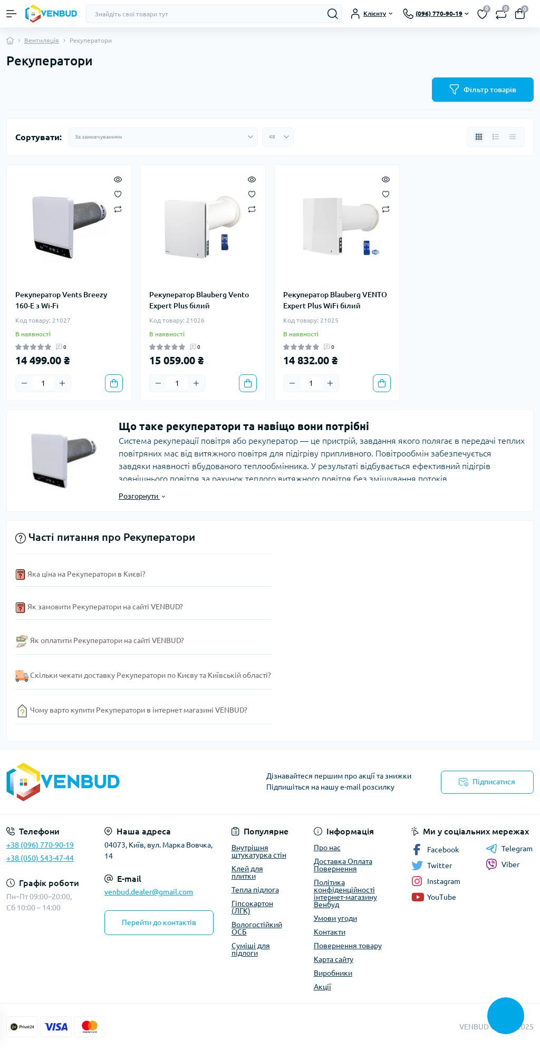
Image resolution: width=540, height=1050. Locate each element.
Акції (322, 987)
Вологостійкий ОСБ (257, 928)
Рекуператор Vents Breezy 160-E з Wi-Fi (61, 300)
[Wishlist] (118, 193)
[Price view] (512, 137)
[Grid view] (479, 137)
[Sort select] (163, 137)
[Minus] (24, 383)
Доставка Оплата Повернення (343, 865)
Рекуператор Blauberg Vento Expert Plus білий (199, 300)
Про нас (327, 847)
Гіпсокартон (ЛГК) (252, 907)
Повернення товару (348, 945)
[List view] (495, 137)
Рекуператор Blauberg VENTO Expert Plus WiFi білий (335, 300)
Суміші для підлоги (251, 949)
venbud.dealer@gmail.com (148, 892)
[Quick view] (118, 178)
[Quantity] (43, 383)
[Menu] (11, 13)
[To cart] (114, 383)
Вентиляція (41, 40)
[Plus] (62, 383)
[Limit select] (278, 137)
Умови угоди (335, 918)
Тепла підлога (255, 890)
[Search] (332, 13)
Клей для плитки (247, 872)
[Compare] (118, 208)
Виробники (333, 973)
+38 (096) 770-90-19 (40, 845)
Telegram (509, 848)
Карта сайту (333, 959)
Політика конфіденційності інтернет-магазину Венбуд (345, 893)
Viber (502, 864)
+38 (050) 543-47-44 (40, 858)
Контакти (329, 932)
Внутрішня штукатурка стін (259, 851)
